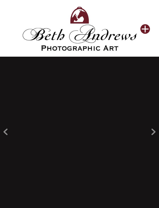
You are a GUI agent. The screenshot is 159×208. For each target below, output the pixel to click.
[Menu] (145, 29)
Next (153, 128)
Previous (5, 128)
